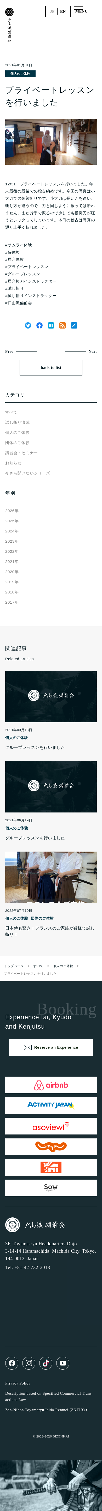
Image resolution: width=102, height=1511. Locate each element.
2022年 (12, 551)
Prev (9, 351)
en (63, 11)
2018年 (12, 592)
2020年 (12, 571)
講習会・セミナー (21, 453)
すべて (11, 412)
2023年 (12, 541)
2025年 (12, 521)
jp (52, 11)
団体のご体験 (17, 442)
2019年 (12, 582)
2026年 (12, 510)
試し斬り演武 (17, 422)
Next (93, 351)
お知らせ (13, 463)
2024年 (12, 531)
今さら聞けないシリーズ (27, 473)
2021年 (12, 561)
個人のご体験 (20, 74)
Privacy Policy (17, 1383)
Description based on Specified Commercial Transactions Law (48, 1396)
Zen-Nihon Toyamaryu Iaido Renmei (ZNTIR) (45, 1410)
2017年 (12, 602)
